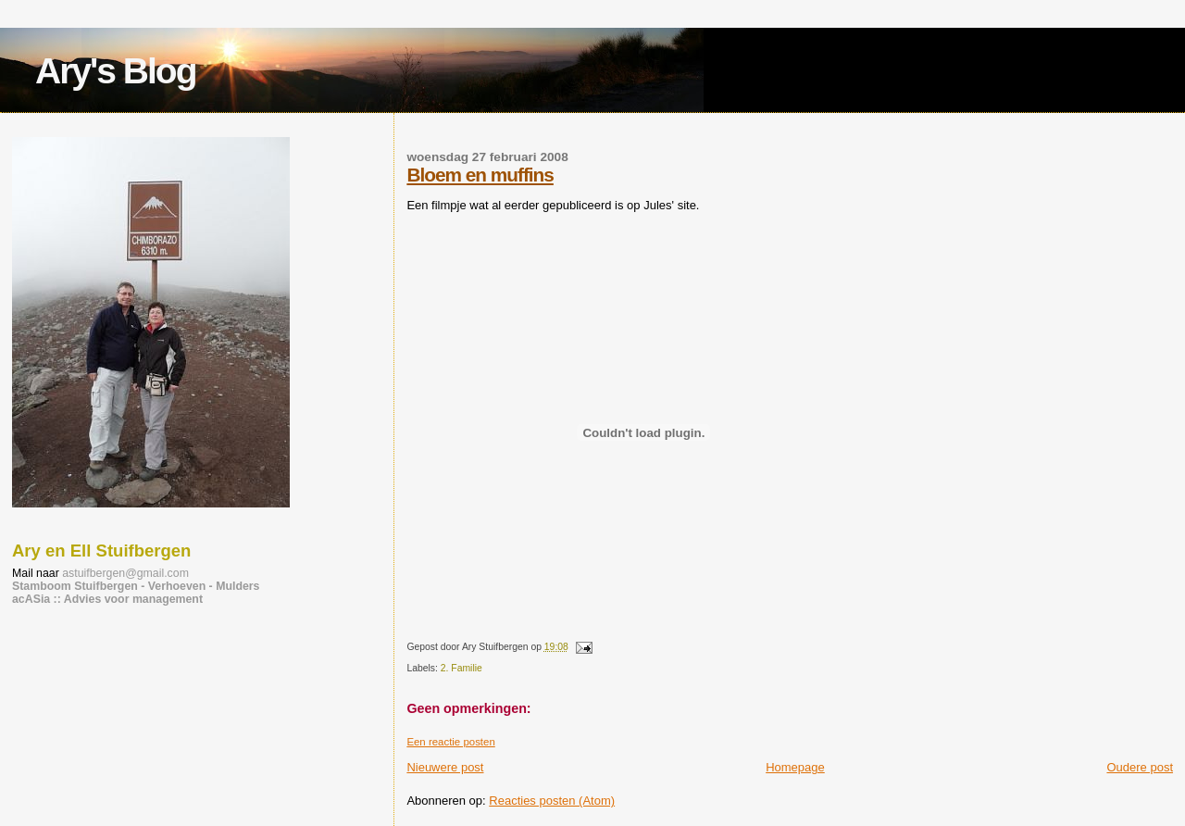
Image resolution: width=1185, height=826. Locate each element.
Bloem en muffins (479, 174)
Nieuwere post (444, 767)
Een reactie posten (450, 741)
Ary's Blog (115, 71)
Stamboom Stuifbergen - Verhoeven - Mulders (136, 586)
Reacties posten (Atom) (552, 800)
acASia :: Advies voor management (107, 599)
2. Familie (461, 668)
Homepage (795, 767)
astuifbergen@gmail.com (125, 573)
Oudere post (1139, 767)
